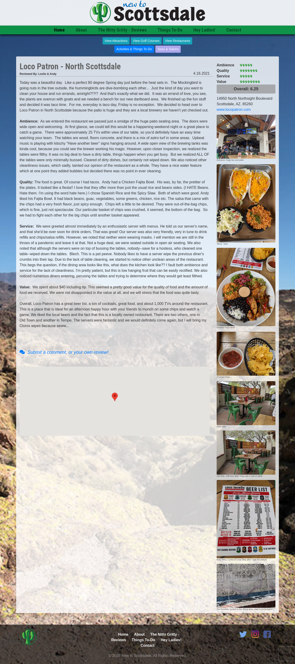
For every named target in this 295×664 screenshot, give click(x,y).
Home (59, 30)
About (81, 30)
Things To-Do (170, 30)
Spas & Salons (168, 49)
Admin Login (147, 662)
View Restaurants (177, 41)
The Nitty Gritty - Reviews (122, 30)
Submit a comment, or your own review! (64, 352)
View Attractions (116, 41)
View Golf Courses (146, 41)
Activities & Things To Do (134, 49)
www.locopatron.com (234, 109)
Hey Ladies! (204, 30)
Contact (233, 30)
